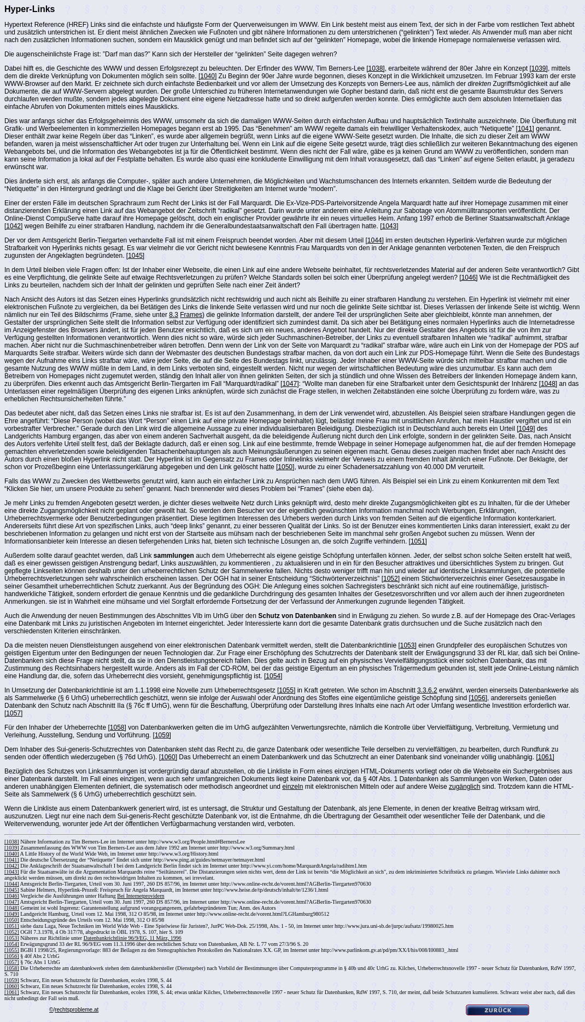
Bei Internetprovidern (140, 896)
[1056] (478, 698)
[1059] (162, 735)
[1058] (117, 727)
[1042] (13, 226)
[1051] (418, 541)
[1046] (468, 277)
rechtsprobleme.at (76, 1010)
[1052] (391, 578)
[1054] (273, 676)
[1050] (285, 467)
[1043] (389, 226)
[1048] (548, 384)
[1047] (289, 384)
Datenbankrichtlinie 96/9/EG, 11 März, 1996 (133, 938)
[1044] (375, 240)
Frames (191, 315)
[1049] (526, 428)
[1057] (13, 713)
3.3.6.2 (427, 690)
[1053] (407, 645)
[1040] (207, 76)
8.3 (173, 315)
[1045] (135, 255)
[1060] (168, 757)
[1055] (286, 690)
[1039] (539, 68)
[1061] (545, 757)
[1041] (525, 128)
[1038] (375, 68)
